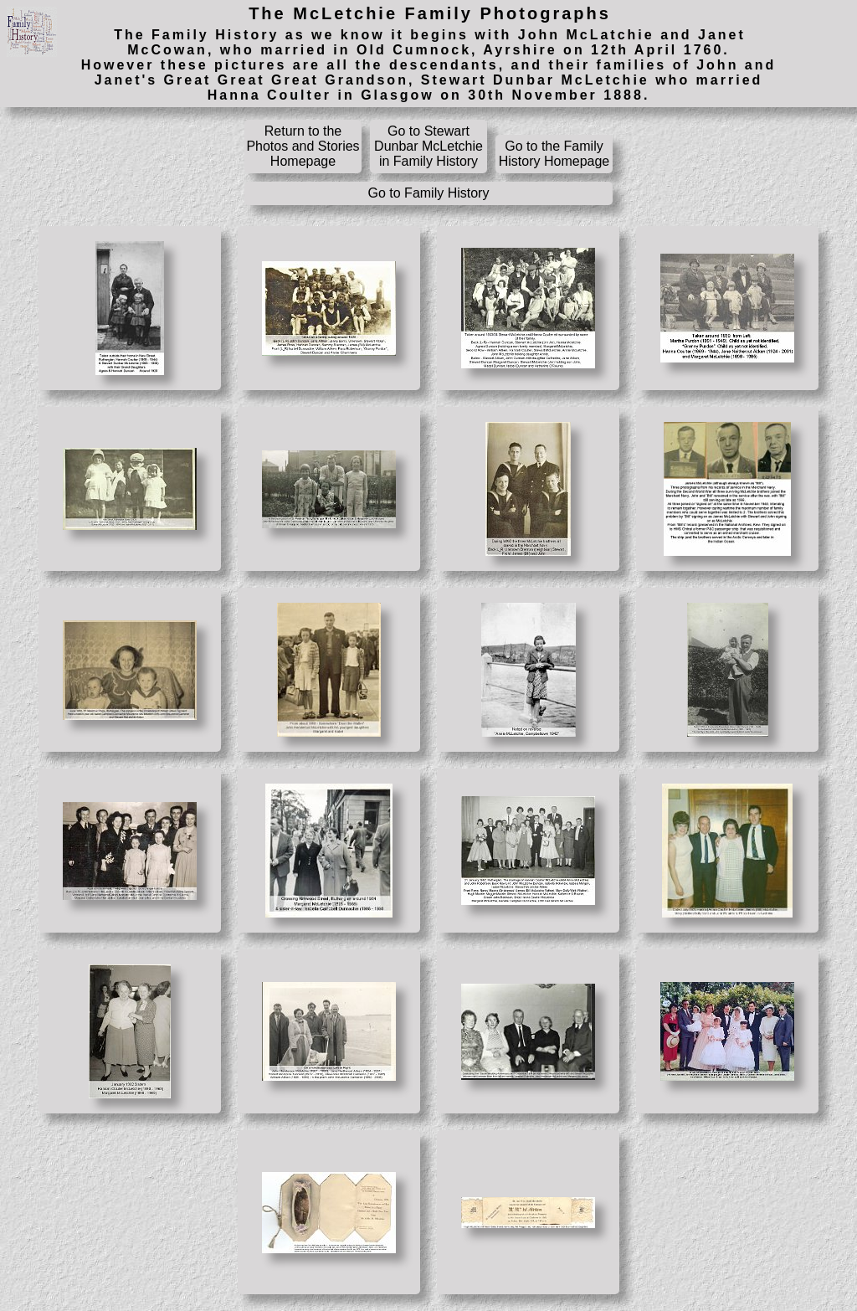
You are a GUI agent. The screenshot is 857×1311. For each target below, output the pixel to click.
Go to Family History (429, 193)
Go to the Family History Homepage (554, 153)
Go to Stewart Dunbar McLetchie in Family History (428, 146)
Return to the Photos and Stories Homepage (302, 146)
